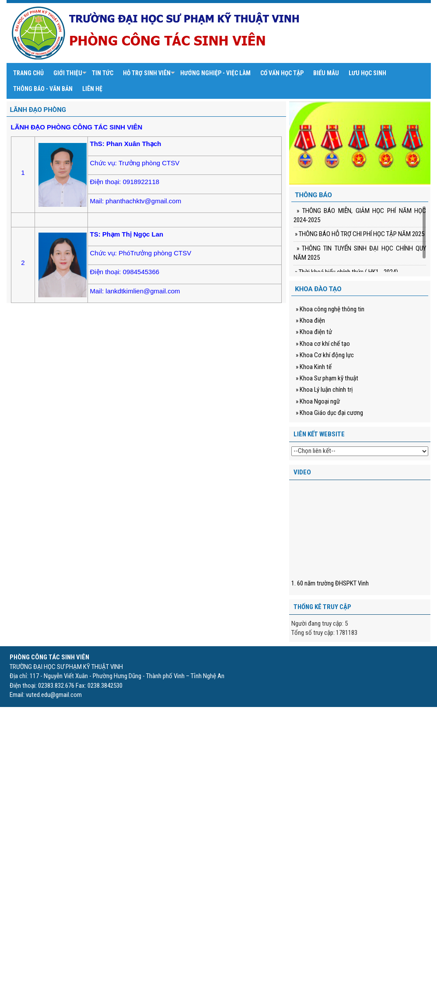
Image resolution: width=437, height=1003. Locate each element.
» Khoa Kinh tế (314, 367)
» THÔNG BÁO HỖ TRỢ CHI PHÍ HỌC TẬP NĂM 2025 (359, 234)
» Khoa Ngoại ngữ (318, 401)
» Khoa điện (310, 320)
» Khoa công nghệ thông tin (330, 309)
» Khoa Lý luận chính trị (324, 390)
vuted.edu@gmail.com (54, 695)
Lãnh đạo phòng (38, 110)
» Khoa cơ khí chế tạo (323, 344)
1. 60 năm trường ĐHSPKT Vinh (330, 583)
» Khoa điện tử (314, 332)
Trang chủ (28, 73)
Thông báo (313, 195)
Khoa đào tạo (318, 289)
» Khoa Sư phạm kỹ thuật (327, 378)
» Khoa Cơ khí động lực (325, 355)
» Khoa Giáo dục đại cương (329, 413)
